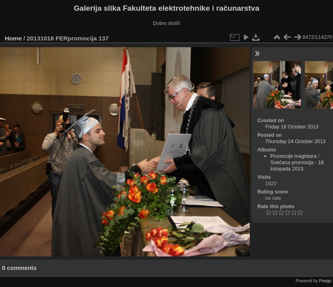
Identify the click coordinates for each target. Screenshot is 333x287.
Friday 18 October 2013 (291, 127)
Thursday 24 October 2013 (295, 141)
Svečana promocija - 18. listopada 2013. (297, 165)
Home (13, 38)
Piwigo (325, 280)
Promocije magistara (293, 156)
